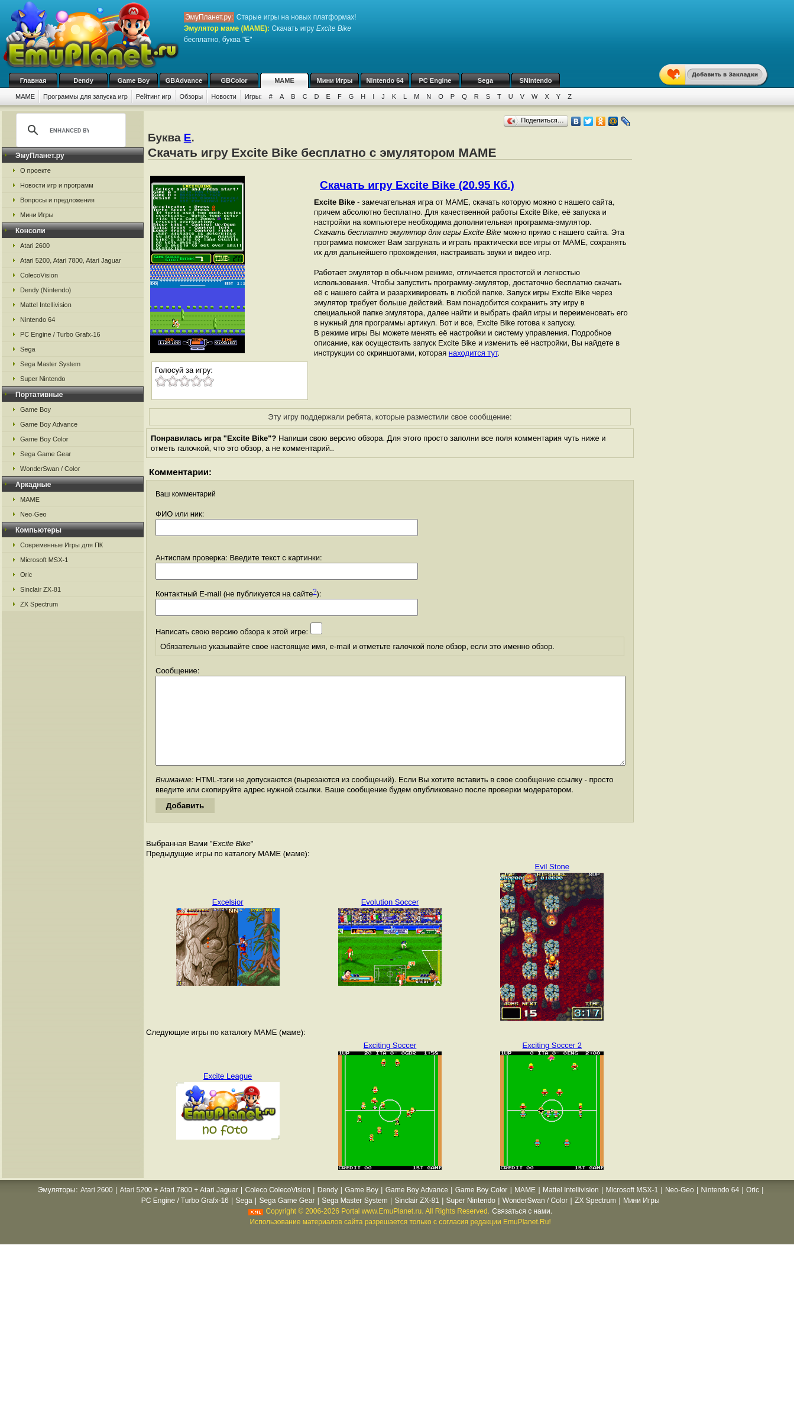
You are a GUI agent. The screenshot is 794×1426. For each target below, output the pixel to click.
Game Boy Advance (48, 424)
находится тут (473, 353)
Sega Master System (50, 363)
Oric (26, 574)
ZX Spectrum (39, 604)
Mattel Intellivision (46, 304)
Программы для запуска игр (85, 96)
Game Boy (134, 80)
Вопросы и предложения (57, 200)
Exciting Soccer (390, 1063)
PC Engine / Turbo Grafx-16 (60, 334)
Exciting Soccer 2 (552, 1063)
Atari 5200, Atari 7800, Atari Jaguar (70, 260)
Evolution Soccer (390, 919)
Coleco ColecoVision (277, 1208)
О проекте (35, 170)
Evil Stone (552, 884)
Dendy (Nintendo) (45, 289)
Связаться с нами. (522, 1229)
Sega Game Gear (45, 453)
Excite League (227, 1093)
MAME (284, 80)
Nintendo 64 (385, 80)
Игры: (253, 96)
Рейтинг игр (153, 96)
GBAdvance (184, 80)
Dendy (83, 80)
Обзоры (191, 96)
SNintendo (536, 80)
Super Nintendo (42, 378)
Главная (33, 80)
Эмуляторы (56, 1208)
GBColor (234, 80)
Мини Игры (335, 80)
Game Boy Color (44, 439)
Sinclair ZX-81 (40, 589)
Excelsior (228, 919)
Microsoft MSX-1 (44, 559)
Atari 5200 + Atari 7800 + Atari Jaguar (179, 1208)
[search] (69, 130)
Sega (485, 80)
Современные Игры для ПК (61, 545)
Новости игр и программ (56, 185)
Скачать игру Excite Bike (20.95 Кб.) (417, 185)
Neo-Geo (33, 514)
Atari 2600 (35, 245)
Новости (223, 96)
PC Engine (435, 80)
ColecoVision (39, 275)
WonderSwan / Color (50, 468)
